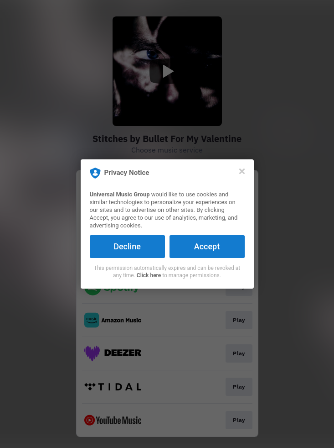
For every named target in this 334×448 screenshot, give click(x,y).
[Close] (242, 171)
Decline (127, 246)
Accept (207, 246)
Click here (149, 275)
